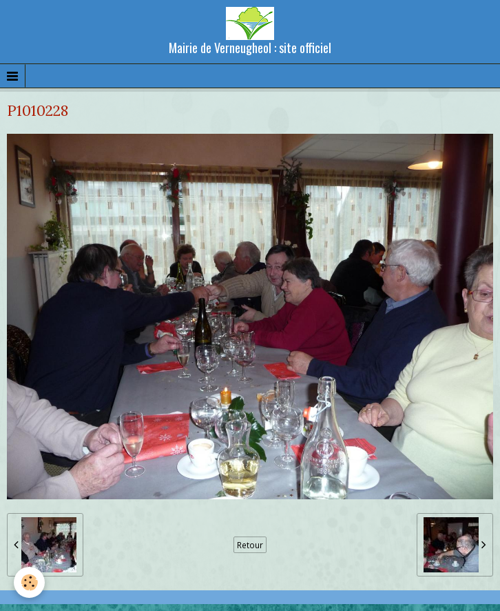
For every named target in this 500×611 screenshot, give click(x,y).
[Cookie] (29, 582)
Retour (250, 544)
